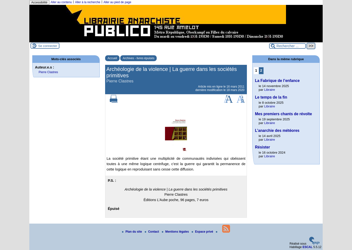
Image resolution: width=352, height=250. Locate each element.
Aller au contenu (61, 2)
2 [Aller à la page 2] (261, 70)
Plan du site (132, 231)
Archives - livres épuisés (138, 58)
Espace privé (203, 231)
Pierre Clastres (48, 72)
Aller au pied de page (117, 2)
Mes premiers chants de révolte (283, 114)
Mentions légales (176, 231)
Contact (152, 231)
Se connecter (47, 46)
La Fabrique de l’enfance (277, 81)
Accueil (112, 58)
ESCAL (308, 247)
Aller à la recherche (87, 2)
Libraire (269, 89)
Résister (262, 147)
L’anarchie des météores (277, 130)
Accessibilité (39, 2)
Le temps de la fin (271, 97)
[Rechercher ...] (287, 46)
